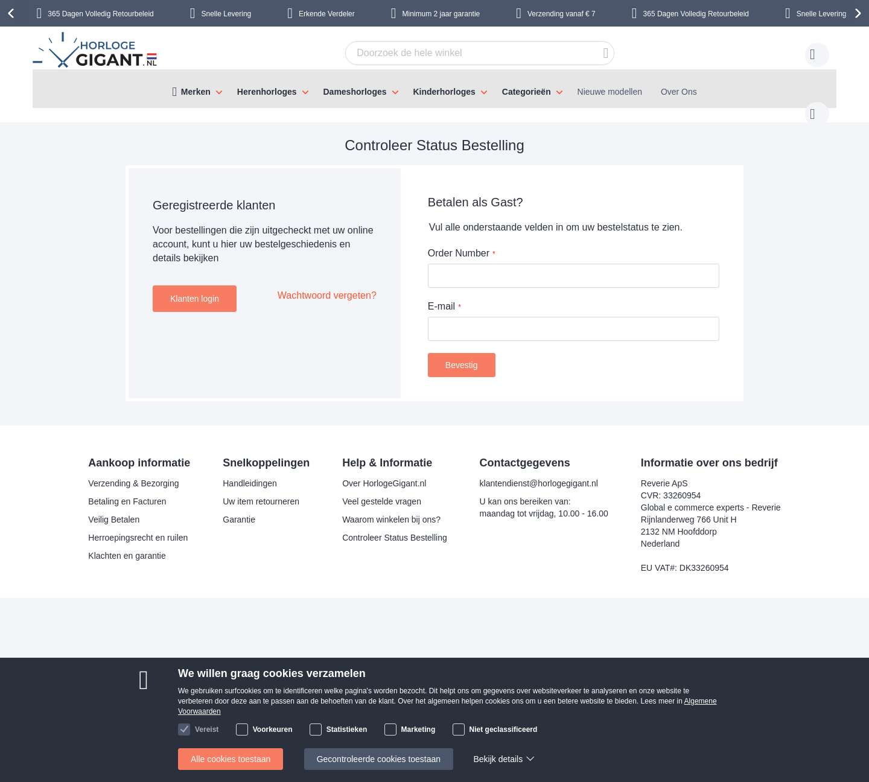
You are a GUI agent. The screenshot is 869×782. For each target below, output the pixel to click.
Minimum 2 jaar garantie (441, 14)
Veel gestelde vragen (381, 489)
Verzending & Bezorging (133, 471)
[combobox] (461, 53)
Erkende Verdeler (327, 14)
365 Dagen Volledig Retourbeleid (100, 14)
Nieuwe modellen (610, 92)
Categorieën (526, 92)
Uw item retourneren (261, 489)
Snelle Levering (227, 14)
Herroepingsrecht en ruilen (138, 525)
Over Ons (679, 92)
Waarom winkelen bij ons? (391, 507)
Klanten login (194, 286)
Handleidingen (250, 471)
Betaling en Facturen (127, 489)
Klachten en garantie (126, 543)
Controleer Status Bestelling (394, 525)
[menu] (434, 88)
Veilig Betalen (113, 507)
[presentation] (12, 13)
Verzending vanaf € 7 (561, 14)
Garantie (239, 507)
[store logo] (97, 51)
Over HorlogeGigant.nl (384, 471)
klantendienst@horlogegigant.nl (539, 471)
